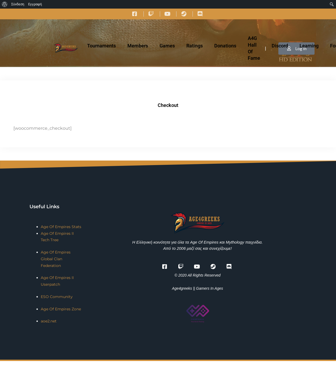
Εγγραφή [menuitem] (35, 4)
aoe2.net (49, 321)
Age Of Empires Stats (61, 226)
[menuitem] (4, 4)
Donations (225, 46)
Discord (280, 46)
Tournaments (101, 46)
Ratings (194, 46)
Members (137, 46)
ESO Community (57, 296)
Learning (309, 46)
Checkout (168, 105)
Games (167, 46)
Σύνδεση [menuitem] (17, 4)
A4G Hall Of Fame (254, 48)
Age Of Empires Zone (61, 309)
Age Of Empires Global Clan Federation (56, 259)
